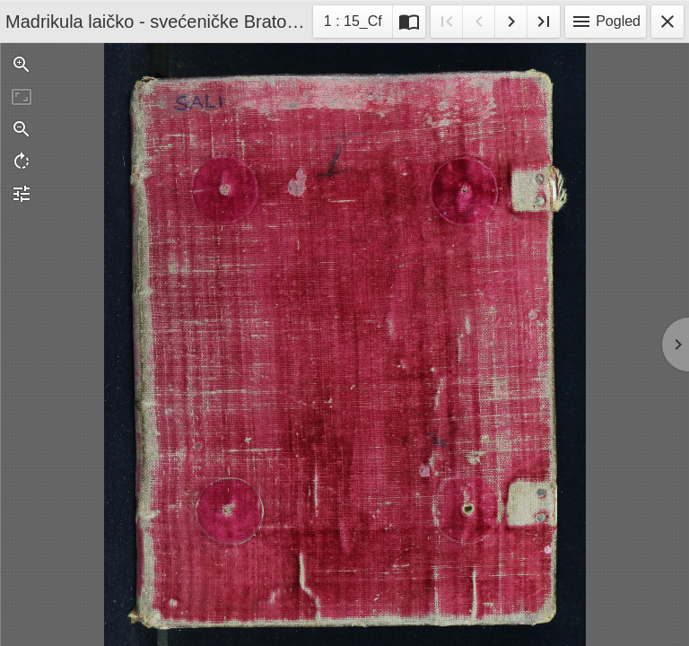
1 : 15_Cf (352, 24)
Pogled (606, 21)
